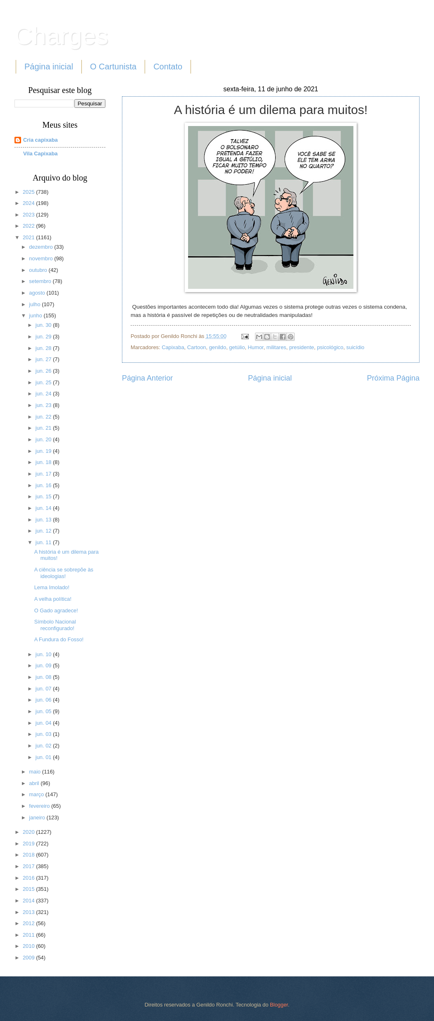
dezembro (41, 247)
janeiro (37, 817)
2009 (29, 957)
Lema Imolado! (51, 587)
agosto (37, 293)
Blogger (279, 1005)
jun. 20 (44, 439)
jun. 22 (44, 417)
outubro (38, 270)
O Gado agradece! (56, 610)
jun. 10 (44, 654)
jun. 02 (44, 746)
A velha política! (53, 599)
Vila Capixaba (40, 153)
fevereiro (40, 806)
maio (35, 772)
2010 (29, 946)
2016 (29, 878)
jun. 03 (44, 734)
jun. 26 (44, 371)
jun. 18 (44, 462)
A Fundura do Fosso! (59, 639)
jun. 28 (44, 348)
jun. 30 (44, 325)
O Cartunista (113, 66)
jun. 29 (44, 336)
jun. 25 (44, 382)
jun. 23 (44, 405)
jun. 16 (44, 485)
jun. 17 (44, 474)
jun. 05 (44, 711)
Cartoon (196, 347)
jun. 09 (44, 665)
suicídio (355, 347)
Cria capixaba (40, 140)
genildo (218, 347)
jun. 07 (44, 688)
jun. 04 (44, 723)
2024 (29, 203)
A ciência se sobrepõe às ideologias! (63, 572)
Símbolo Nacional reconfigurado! (55, 625)
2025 (29, 192)
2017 (29, 866)
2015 (29, 889)
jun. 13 (44, 519)
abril (35, 783)
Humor (255, 347)
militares (276, 347)
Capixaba (173, 347)
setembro (40, 281)
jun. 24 (44, 393)
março (37, 794)
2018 (29, 855)
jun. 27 (44, 359)
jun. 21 (44, 428)
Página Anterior (147, 378)
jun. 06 (44, 700)
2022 (29, 226)
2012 (29, 923)
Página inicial (48, 66)
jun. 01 (44, 757)
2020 (29, 832)
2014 (29, 900)
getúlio (237, 347)
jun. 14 (44, 508)
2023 (29, 215)
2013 (29, 912)
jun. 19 (44, 451)
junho (36, 315)
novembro (41, 258)
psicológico (330, 347)
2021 (29, 237)
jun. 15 (44, 496)
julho (35, 304)
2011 (29, 935)
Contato (167, 66)
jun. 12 (44, 531)
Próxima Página (393, 378)
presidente (301, 347)
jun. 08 (44, 677)
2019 (29, 843)
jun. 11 (44, 542)
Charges (61, 36)
